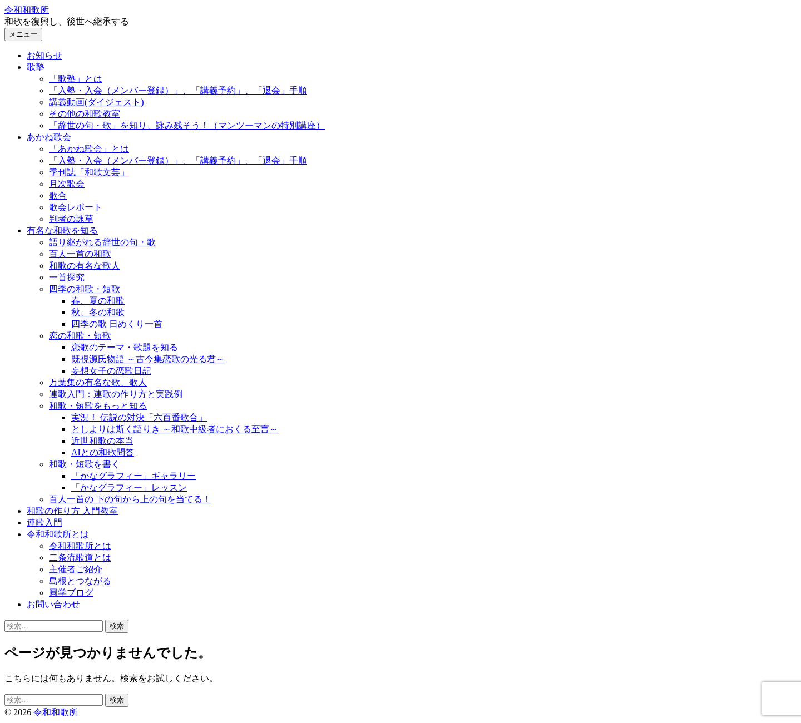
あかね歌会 (49, 137)
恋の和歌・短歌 (80, 335)
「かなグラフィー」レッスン (129, 487)
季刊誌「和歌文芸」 (89, 172)
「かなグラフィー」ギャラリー (133, 476)
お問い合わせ (53, 604)
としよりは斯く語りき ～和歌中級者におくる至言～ (174, 429)
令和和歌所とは (58, 534)
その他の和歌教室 (84, 113)
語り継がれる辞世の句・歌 (102, 242)
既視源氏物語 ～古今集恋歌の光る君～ (148, 359)
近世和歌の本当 (102, 440)
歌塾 (35, 67)
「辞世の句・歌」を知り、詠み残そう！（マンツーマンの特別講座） (187, 125)
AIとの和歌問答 (102, 452)
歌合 (58, 195)
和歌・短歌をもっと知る (98, 405)
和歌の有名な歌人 (84, 265)
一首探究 (67, 277)
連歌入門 (44, 522)
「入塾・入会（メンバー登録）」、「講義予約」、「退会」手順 (178, 90)
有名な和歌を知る (62, 230)
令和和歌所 (26, 9)
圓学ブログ (71, 592)
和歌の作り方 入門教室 (72, 511)
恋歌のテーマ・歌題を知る (124, 347)
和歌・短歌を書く (84, 464)
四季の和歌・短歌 (84, 289)
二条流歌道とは (80, 557)
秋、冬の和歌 (98, 312)
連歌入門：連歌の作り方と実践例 (115, 394)
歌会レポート (75, 207)
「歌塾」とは (75, 78)
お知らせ (44, 55)
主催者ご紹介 (75, 569)
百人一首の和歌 (80, 254)
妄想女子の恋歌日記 (111, 370)
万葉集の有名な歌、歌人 (98, 382)
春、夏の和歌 (98, 300)
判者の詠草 (71, 219)
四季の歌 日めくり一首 (116, 324)
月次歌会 (67, 184)
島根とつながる (80, 581)
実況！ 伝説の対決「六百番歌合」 (139, 417)
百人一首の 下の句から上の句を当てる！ (130, 499)
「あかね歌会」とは (89, 148)
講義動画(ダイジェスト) (96, 102)
